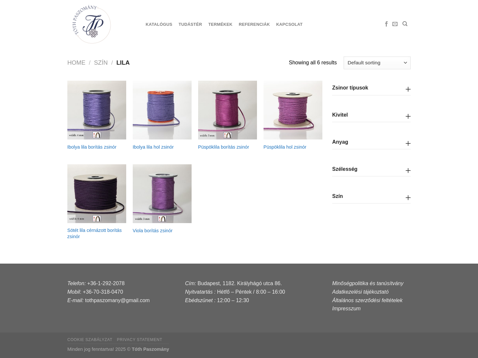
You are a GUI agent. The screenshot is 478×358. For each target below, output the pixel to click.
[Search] (405, 24)
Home (76, 62)
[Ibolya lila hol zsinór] (162, 110)
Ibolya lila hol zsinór (153, 147)
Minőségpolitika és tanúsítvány (367, 283)
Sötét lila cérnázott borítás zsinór (94, 233)
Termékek (220, 24)
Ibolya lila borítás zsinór (91, 147)
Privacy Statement (139, 339)
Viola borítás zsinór (153, 230)
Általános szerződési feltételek (367, 300)
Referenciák (254, 24)
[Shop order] (377, 63)
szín (101, 62)
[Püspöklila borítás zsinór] (227, 110)
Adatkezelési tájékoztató (360, 292)
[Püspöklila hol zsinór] (293, 110)
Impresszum (346, 308)
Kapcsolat (289, 24)
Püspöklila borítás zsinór (223, 147)
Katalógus (159, 24)
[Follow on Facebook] (386, 24)
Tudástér (190, 24)
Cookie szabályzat (89, 339)
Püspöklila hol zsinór (285, 147)
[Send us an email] (395, 24)
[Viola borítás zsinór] (162, 193)
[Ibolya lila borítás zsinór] (96, 110)
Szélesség (344, 169)
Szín (337, 196)
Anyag (340, 142)
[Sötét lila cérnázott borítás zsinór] (96, 193)
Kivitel (340, 115)
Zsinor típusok (350, 87)
